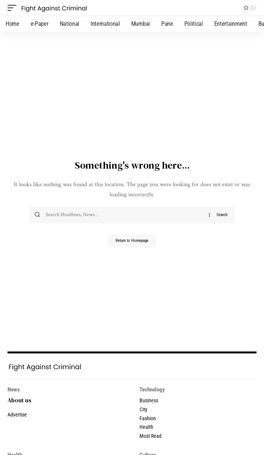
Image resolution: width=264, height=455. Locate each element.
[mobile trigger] (13, 8)
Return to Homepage (132, 240)
